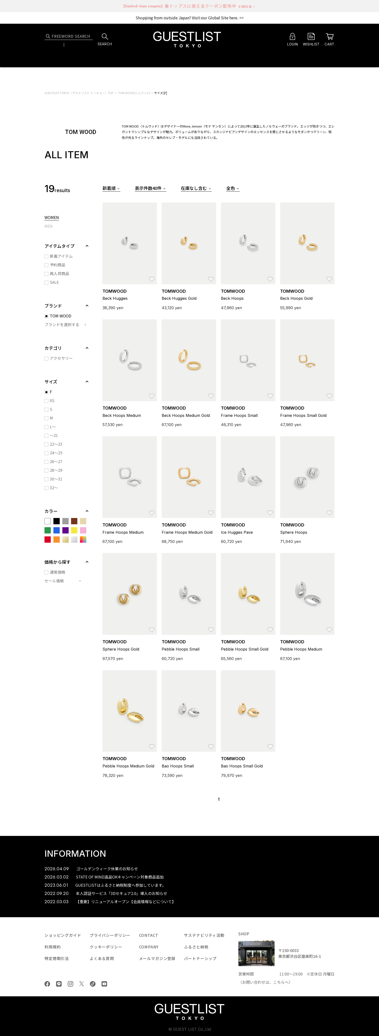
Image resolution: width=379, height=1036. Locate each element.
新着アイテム (61, 256)
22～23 (56, 444)
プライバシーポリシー (110, 935)
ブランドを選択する (61, 324)
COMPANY (149, 947)
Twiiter (81, 983)
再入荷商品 (59, 273)
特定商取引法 (56, 958)
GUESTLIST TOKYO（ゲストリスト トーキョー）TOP (79, 93)
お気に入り (152, 276)
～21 (54, 435)
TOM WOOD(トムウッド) (134, 93)
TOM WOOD (60, 316)
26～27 (56, 461)
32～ (54, 487)
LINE (59, 984)
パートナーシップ (200, 958)
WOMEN (51, 217)
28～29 (56, 470)
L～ (53, 426)
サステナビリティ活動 (204, 935)
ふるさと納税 (196, 947)
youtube (104, 984)
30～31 (56, 479)
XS (52, 400)
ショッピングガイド (62, 935)
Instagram (70, 984)
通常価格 (57, 572)
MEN (48, 226)
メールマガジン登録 (157, 958)
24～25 (56, 453)
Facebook (47, 984)
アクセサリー (61, 358)
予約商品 (57, 265)
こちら (279, 982)
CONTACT (148, 935)
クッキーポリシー (106, 947)
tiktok (92, 984)
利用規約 (52, 947)
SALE (54, 282)
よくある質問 (102, 958)
